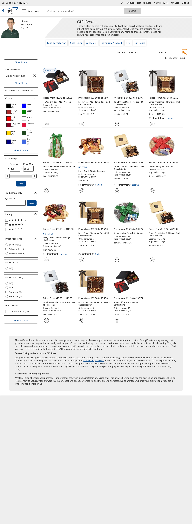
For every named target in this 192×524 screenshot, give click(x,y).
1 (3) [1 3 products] (11, 268)
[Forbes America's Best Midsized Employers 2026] (50, 467)
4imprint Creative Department (113, 407)
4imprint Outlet (153, 429)
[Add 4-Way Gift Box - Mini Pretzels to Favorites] (46, 124)
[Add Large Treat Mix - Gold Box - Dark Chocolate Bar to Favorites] (82, 320)
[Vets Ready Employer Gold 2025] (30, 467)
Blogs (54, 417)
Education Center (59, 407)
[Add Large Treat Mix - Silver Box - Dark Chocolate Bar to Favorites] (82, 124)
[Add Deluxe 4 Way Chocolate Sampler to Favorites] (117, 260)
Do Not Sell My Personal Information (23, 437)
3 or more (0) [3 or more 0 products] (15, 296)
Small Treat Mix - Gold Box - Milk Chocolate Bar (129, 167)
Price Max (28, 164)
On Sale (175, 2)
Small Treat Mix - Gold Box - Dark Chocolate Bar (164, 234)
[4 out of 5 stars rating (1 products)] (20, 224)
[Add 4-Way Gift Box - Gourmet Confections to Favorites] (117, 320)
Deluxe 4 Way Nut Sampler (161, 166)
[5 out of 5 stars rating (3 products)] (20, 220)
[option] (13, 105)
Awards (55, 412)
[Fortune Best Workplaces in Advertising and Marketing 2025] (12, 467)
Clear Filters (21, 83)
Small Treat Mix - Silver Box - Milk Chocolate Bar (129, 103)
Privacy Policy (11, 432)
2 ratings (136, 185)
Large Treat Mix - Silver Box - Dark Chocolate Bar (94, 103)
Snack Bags (76, 42)
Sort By (121, 52)
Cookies (8, 441)
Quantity (10, 198)
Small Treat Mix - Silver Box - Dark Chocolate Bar (59, 303)
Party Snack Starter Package (91, 171)
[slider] (7, 176)
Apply (21, 183)
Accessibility (10, 412)
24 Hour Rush (128, 2)
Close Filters (21, 62)
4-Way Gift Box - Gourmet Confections (126, 303)
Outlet (186, 2)
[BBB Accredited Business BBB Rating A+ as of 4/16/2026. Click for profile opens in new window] (160, 459)
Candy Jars (91, 42)
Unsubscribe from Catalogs (18, 446)
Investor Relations (13, 427)
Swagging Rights (60, 441)
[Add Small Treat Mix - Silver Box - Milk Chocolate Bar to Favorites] (117, 124)
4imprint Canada (153, 412)
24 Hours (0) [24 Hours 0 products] (15, 244)
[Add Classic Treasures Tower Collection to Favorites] (46, 191)
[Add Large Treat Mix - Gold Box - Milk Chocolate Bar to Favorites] (82, 260)
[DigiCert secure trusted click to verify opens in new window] (131, 460)
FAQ (53, 422)
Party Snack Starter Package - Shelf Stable (57, 238)
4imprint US (151, 407)
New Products (161, 2)
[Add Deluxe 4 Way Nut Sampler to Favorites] (152, 191)
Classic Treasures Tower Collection (59, 166)
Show (160, 52)
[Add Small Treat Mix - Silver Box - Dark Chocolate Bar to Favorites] (46, 320)
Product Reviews (59, 431)
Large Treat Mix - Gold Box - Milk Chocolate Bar (93, 234)
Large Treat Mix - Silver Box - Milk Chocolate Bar (164, 103)
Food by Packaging (56, 42)
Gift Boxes (140, 42)
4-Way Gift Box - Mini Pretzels (57, 102)
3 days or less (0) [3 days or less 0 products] (17, 253)
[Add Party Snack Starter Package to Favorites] (82, 191)
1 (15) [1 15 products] (11, 287)
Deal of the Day (153, 434)
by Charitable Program (114, 417)
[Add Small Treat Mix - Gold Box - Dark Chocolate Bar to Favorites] (152, 260)
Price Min (14, 164)
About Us (8, 407)
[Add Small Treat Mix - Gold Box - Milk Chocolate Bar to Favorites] (117, 191)
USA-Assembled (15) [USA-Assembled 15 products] (19, 311)
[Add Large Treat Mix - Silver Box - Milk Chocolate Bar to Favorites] (152, 124)
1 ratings (169, 118)
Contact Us (9, 417)
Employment (10, 422)
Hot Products (144, 2)
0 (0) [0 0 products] (11, 283)
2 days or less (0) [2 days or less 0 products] (17, 249)
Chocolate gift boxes (93, 360)
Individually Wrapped (111, 42)
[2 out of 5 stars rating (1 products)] (20, 229)
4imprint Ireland (153, 422)
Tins (128, 42)
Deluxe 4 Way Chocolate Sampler (129, 233)
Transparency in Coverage (64, 446)
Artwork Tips (104, 412)
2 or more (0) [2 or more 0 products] (15, 292)
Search (132, 11)
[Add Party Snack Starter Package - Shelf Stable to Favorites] (46, 260)
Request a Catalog (60, 436)
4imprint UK (151, 417)
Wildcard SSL (127, 467)
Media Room (57, 426)
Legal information (164, 473)
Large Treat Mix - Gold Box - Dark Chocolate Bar (94, 303)
